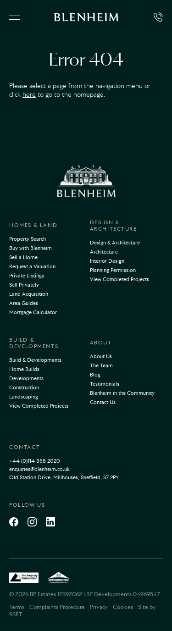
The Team (101, 365)
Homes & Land (33, 225)
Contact (24, 447)
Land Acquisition (28, 294)
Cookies (123, 606)
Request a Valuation (32, 266)
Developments (26, 378)
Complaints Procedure (57, 606)
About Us (101, 356)
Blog (95, 374)
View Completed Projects (119, 279)
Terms (16, 606)
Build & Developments (33, 343)
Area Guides (23, 303)
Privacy (99, 606)
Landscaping (23, 396)
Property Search (27, 239)
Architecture (104, 252)
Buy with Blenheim (30, 248)
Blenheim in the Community (122, 393)
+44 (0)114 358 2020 (34, 461)
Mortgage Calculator (33, 312)
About (101, 342)
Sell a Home (23, 257)
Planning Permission (113, 270)
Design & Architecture (113, 225)
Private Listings (26, 275)
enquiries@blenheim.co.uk (39, 469)
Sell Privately (24, 285)
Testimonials (104, 384)
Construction (24, 387)
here (29, 94)
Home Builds (24, 369)
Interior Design (107, 261)
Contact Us (103, 402)
